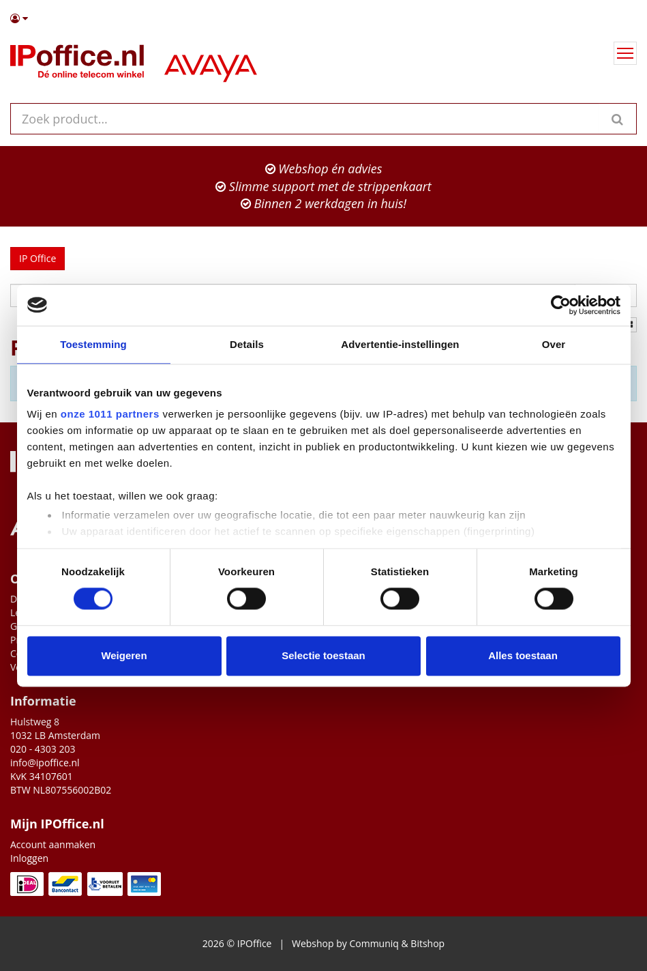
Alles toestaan (523, 655)
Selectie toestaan (323, 655)
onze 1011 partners (110, 414)
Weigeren (124, 655)
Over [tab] (554, 344)
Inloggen (29, 858)
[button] (323, 18)
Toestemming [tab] (93, 344)
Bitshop (427, 943)
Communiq (373, 943)
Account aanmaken (52, 844)
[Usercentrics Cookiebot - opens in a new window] (560, 305)
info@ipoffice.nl (45, 762)
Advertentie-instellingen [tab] (400, 344)
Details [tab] (247, 344)
